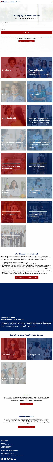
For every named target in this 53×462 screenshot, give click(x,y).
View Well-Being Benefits (26, 427)
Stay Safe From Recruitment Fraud (9, 450)
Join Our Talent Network (26, 41)
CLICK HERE (48, 37)
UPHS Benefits (20, 277)
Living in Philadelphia (6, 446)
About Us (3, 443)
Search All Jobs (4, 440)
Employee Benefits (5, 447)
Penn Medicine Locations (7, 444)
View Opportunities (26, 403)
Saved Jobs (3, 442)
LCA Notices (4, 449)
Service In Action (32, 277)
